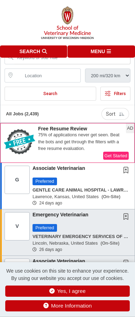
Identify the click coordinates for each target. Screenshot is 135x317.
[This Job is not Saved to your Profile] (127, 171)
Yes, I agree (67, 291)
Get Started (116, 155)
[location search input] (47, 75)
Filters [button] (115, 93)
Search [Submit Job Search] (50, 93)
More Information (67, 306)
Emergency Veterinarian (60, 214)
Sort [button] (115, 114)
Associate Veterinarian (59, 168)
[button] (101, 51)
